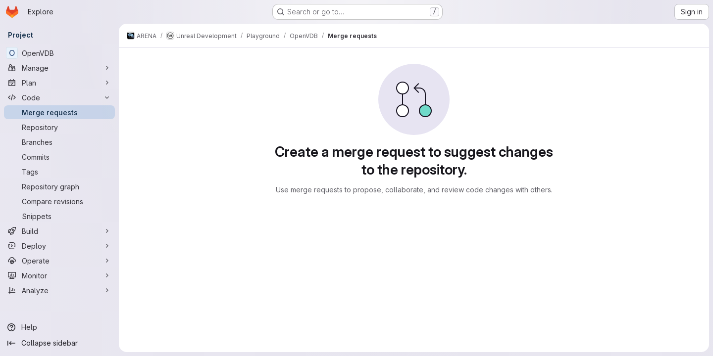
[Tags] (59, 171)
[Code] (59, 97)
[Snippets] (59, 216)
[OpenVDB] (59, 53)
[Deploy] (59, 246)
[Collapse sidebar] (59, 343)
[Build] (59, 231)
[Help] (59, 327)
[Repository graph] (59, 186)
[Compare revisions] (59, 201)
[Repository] (59, 127)
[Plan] (59, 82)
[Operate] (59, 260)
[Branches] (59, 142)
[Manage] (59, 68)
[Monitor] (59, 275)
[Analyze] (59, 290)
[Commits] (59, 157)
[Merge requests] (59, 112)
